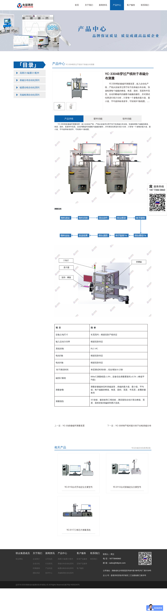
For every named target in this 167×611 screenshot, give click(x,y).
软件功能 (127, 118)
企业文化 (36, 564)
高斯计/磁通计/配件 (65, 559)
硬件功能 (98, 118)
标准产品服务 (82, 559)
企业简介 (36, 559)
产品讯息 (48, 568)
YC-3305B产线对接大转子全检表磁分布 (133, 425)
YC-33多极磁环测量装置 (74, 425)
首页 (77, 5)
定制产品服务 (82, 564)
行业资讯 (48, 564)
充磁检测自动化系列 (66, 573)
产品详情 (68, 118)
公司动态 (48, 559)
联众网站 (19, 559)
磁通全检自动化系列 (66, 568)
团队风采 (36, 573)
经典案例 (36, 568)
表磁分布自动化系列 (66, 564)
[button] (99, 86)
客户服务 (80, 568)
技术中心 (48, 573)
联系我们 (145, 5)
